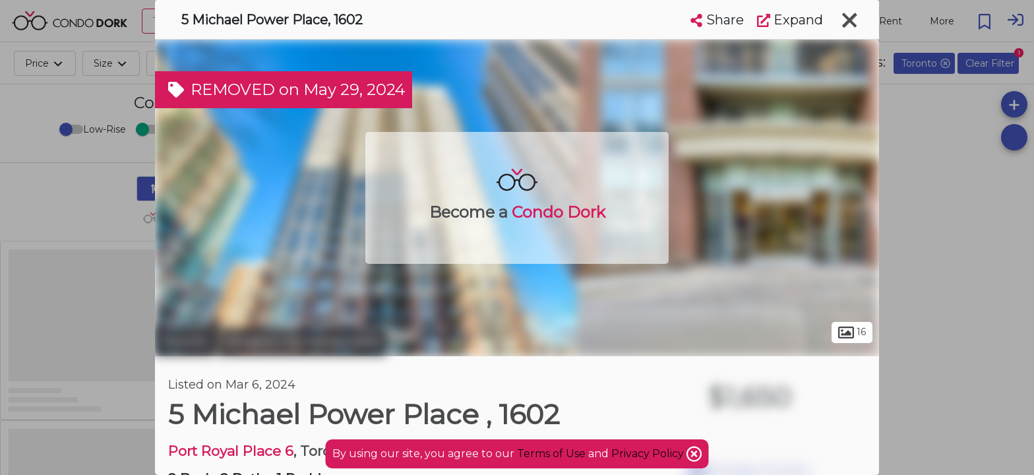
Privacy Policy (648, 453)
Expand (790, 20)
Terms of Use (551, 453)
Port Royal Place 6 (230, 451)
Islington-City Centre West (302, 341)
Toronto (185, 341)
